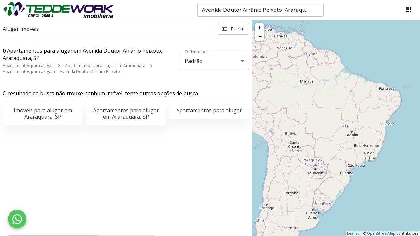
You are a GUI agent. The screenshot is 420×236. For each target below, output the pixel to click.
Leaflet (353, 233)
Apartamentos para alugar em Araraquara (105, 65)
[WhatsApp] (17, 219)
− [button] (260, 36)
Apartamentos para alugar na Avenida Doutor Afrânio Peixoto (61, 71)
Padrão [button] (194, 61)
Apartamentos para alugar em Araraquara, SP (126, 113)
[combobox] (260, 10)
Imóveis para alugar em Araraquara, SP (43, 113)
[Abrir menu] (409, 10)
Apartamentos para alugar (28, 65)
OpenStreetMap (381, 233)
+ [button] (260, 27)
